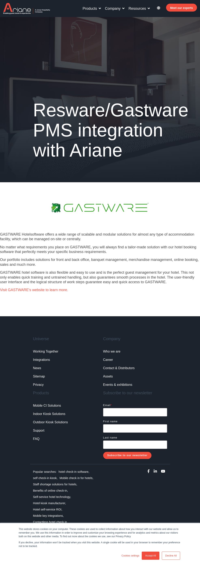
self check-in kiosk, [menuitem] (45, 478)
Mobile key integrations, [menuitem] (48, 515)
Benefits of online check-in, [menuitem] (50, 490)
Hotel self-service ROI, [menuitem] (47, 509)
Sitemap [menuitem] (39, 376)
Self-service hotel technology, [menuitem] (52, 497)
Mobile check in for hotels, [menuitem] (76, 478)
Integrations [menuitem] (41, 359)
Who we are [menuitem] (111, 351)
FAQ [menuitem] (36, 439)
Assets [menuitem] (108, 376)
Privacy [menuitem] (38, 384)
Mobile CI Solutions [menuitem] (47, 405)
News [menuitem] (37, 368)
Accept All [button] (150, 555)
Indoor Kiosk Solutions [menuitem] (49, 414)
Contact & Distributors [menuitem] (119, 368)
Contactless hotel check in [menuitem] (50, 522)
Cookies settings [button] (130, 555)
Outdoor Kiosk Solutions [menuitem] (50, 422)
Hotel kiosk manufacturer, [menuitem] (49, 503)
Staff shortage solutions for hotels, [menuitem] (55, 484)
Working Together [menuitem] (45, 351)
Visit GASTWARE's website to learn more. (34, 290)
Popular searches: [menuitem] (45, 471)
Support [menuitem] (38, 430)
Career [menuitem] (108, 359)
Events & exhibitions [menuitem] (117, 384)
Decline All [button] (171, 555)
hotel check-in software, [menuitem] (74, 471)
